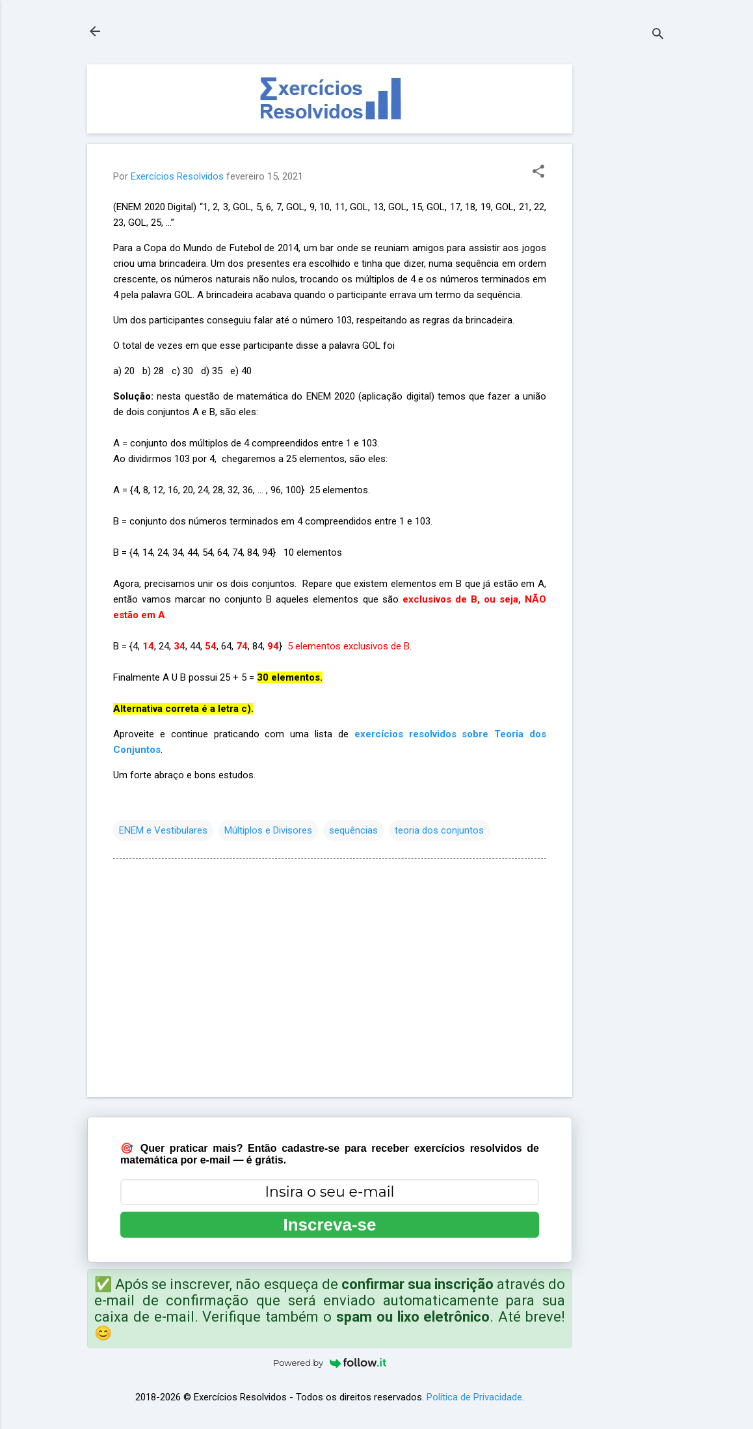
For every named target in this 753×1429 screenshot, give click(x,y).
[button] (538, 172)
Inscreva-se (329, 1224)
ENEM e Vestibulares (163, 830)
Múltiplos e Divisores (268, 830)
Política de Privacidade (474, 1397)
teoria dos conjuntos (439, 830)
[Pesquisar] (658, 35)
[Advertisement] (624, 259)
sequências (353, 830)
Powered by (329, 1362)
